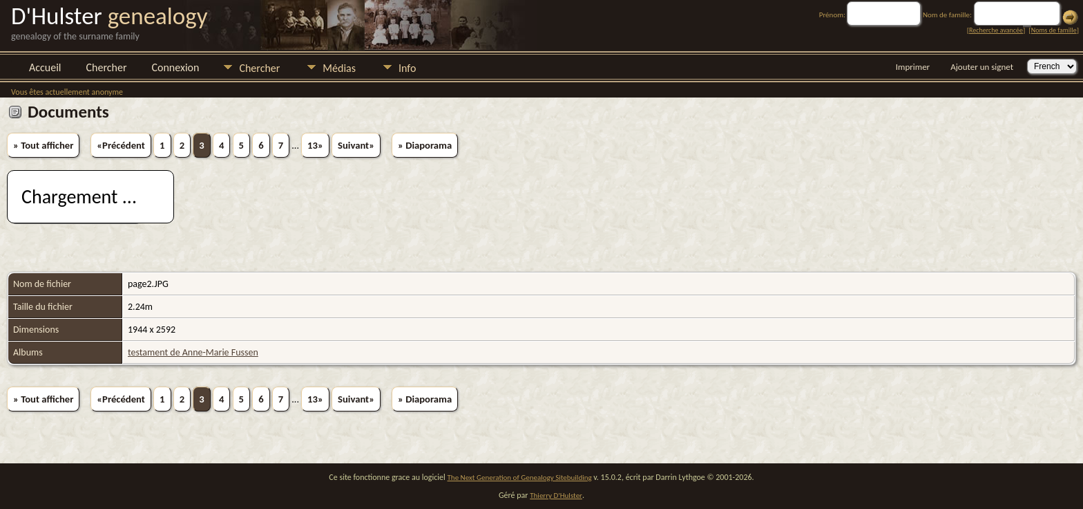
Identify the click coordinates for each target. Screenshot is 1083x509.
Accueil (45, 67)
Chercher (106, 67)
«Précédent (121, 145)
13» (315, 145)
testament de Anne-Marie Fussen (193, 352)
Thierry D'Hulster (556, 495)
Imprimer (913, 67)
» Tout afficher (43, 145)
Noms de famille (1054, 30)
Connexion (175, 67)
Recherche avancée (996, 30)
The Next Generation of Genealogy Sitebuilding (520, 477)
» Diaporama (425, 145)
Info (407, 68)
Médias (339, 68)
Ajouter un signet (981, 67)
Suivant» (356, 145)
